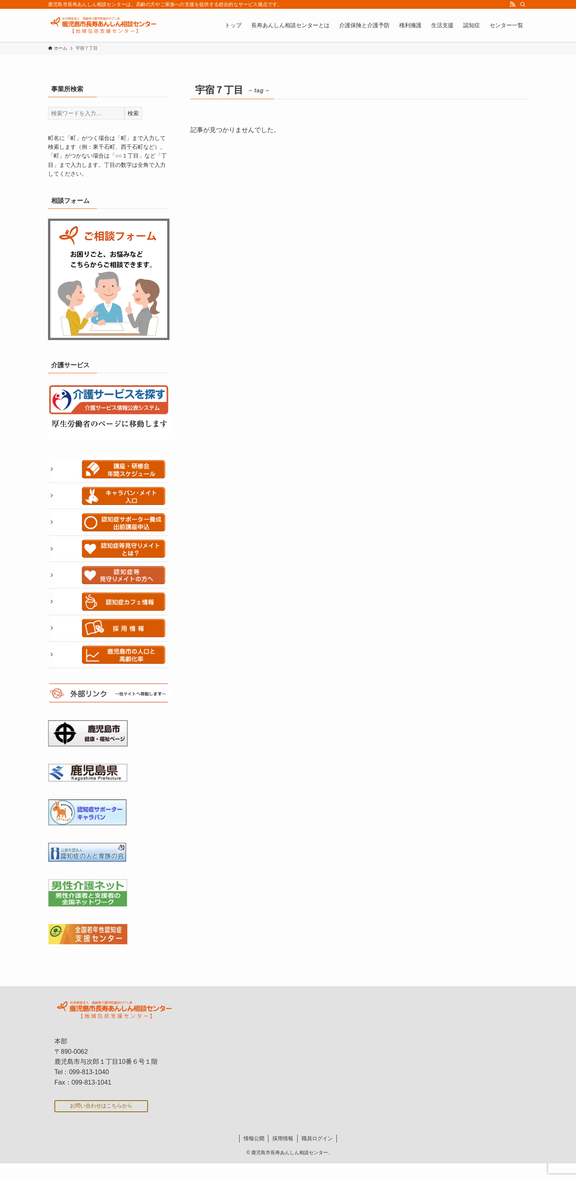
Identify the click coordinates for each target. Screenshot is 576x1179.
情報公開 (254, 1154)
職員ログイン (317, 1154)
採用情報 (282, 1154)
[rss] (512, 4)
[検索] (523, 4)
